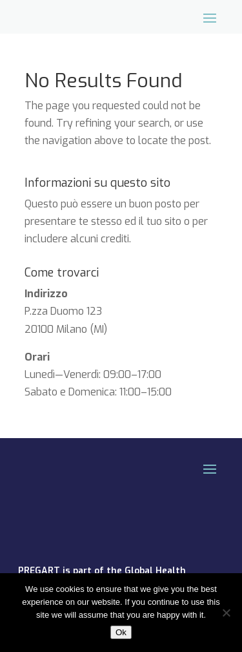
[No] (225, 612)
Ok (121, 632)
